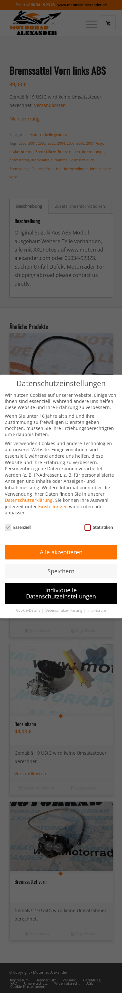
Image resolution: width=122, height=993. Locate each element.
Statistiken (98, 521)
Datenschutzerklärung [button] (64, 604)
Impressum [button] (96, 604)
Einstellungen (53, 500)
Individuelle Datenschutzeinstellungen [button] (61, 587)
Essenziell (18, 521)
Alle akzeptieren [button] (61, 546)
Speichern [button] (61, 565)
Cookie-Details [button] (28, 604)
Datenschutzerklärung (29, 494)
